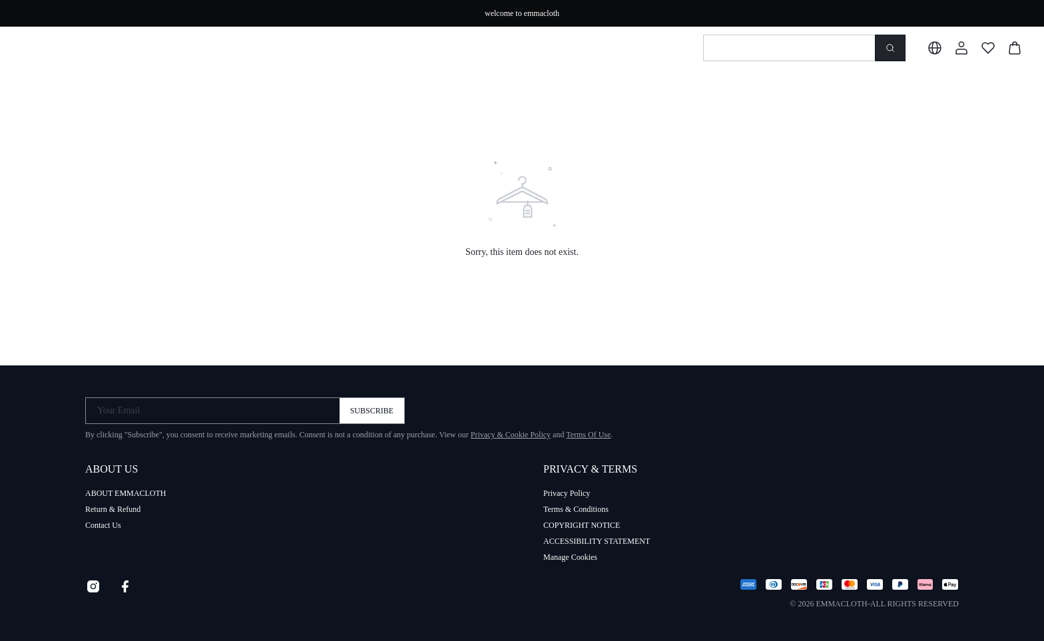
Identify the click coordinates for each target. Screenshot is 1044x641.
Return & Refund (112, 509)
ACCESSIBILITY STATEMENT (596, 541)
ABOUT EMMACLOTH (125, 493)
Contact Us (103, 525)
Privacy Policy (566, 493)
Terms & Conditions (576, 509)
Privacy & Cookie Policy (511, 434)
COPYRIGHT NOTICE (581, 525)
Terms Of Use (588, 434)
